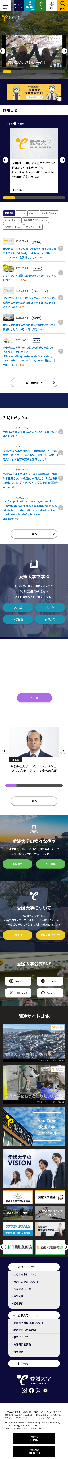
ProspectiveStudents (19, 5)
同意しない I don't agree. (34, 1451)
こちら (40, 1417)
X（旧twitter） (21, 992)
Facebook (51, 981)
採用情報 (23, 1363)
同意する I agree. (34, 1438)
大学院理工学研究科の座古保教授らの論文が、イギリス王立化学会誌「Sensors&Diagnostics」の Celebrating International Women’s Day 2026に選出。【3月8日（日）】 (30, 356)
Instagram (20, 981)
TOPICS (17, 189)
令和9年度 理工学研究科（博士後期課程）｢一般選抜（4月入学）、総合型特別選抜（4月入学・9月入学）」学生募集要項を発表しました (30, 455)
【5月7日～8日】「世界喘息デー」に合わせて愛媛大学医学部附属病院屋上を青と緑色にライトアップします (30, 302)
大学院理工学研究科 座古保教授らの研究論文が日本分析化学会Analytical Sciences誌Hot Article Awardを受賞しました (30, 253)
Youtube (50, 992)
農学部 (15, 759)
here (11, 1428)
